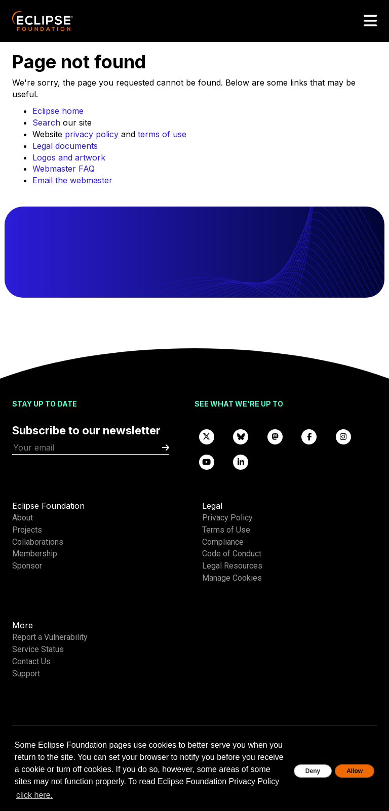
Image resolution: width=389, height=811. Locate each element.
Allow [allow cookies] (354, 771)
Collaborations (37, 542)
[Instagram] (343, 436)
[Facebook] (309, 436)
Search (46, 122)
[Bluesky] (241, 436)
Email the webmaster (72, 180)
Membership (34, 553)
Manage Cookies (232, 578)
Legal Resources (232, 566)
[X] (206, 436)
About (22, 517)
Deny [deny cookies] (312, 771)
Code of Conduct (231, 553)
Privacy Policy (227, 517)
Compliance (223, 542)
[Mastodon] (275, 436)
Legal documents (65, 146)
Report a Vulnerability (50, 637)
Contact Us (31, 661)
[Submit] (165, 448)
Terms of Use (226, 530)
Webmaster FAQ (63, 169)
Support (26, 673)
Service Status (38, 649)
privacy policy (92, 134)
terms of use (162, 134)
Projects (27, 530)
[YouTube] (206, 461)
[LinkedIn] (241, 461)
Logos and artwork (68, 157)
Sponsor (27, 566)
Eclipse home (58, 111)
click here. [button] (34, 795)
